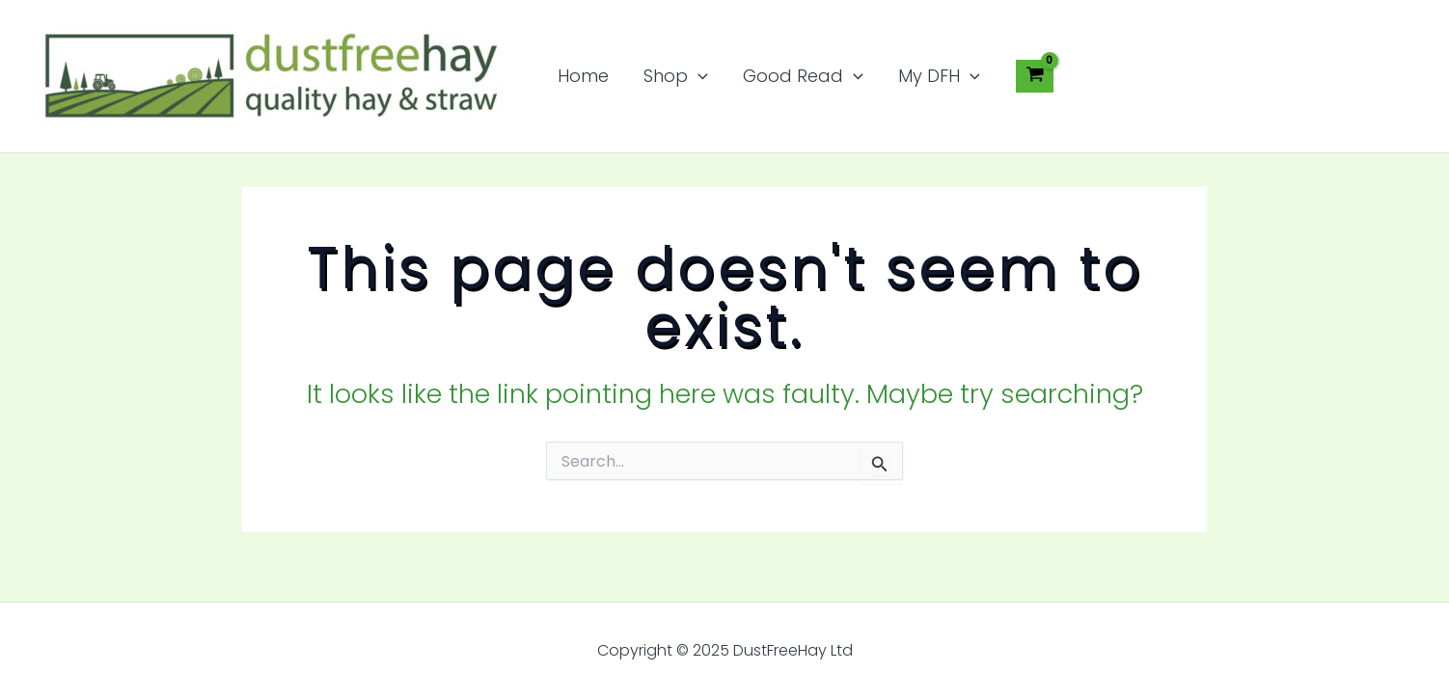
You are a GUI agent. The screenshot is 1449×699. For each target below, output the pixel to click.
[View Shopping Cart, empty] (1034, 76)
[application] (698, 76)
